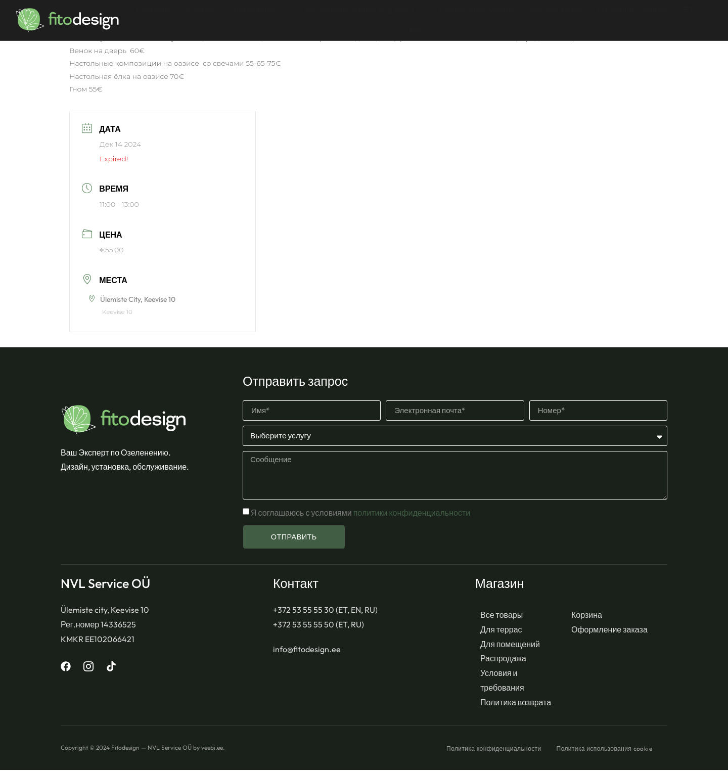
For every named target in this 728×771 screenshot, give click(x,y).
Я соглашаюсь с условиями (360, 513)
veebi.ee (212, 748)
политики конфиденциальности (411, 513)
